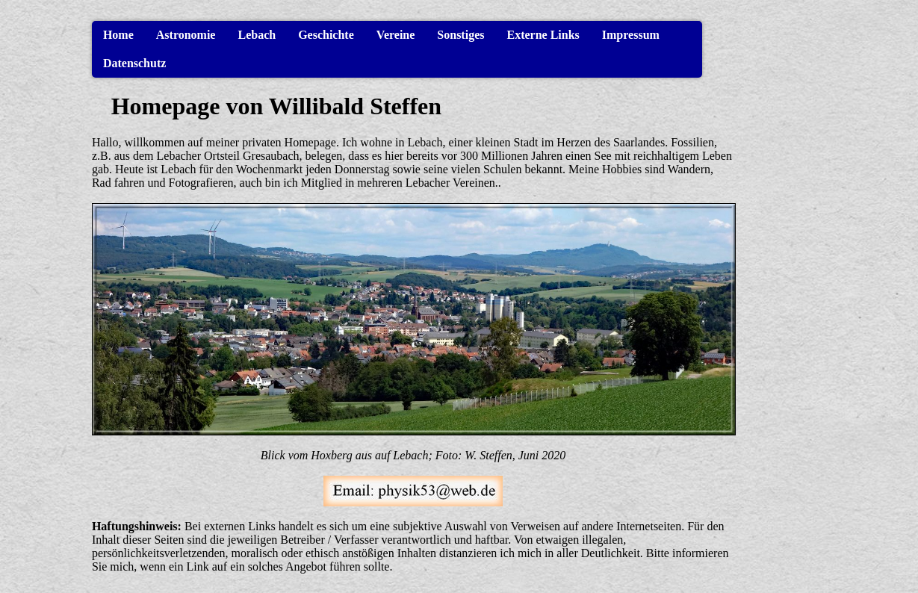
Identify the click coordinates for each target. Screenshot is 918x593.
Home (118, 34)
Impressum (631, 34)
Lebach (257, 34)
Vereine (395, 34)
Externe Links (542, 34)
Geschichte (326, 34)
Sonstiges (460, 34)
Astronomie (186, 34)
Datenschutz (134, 63)
